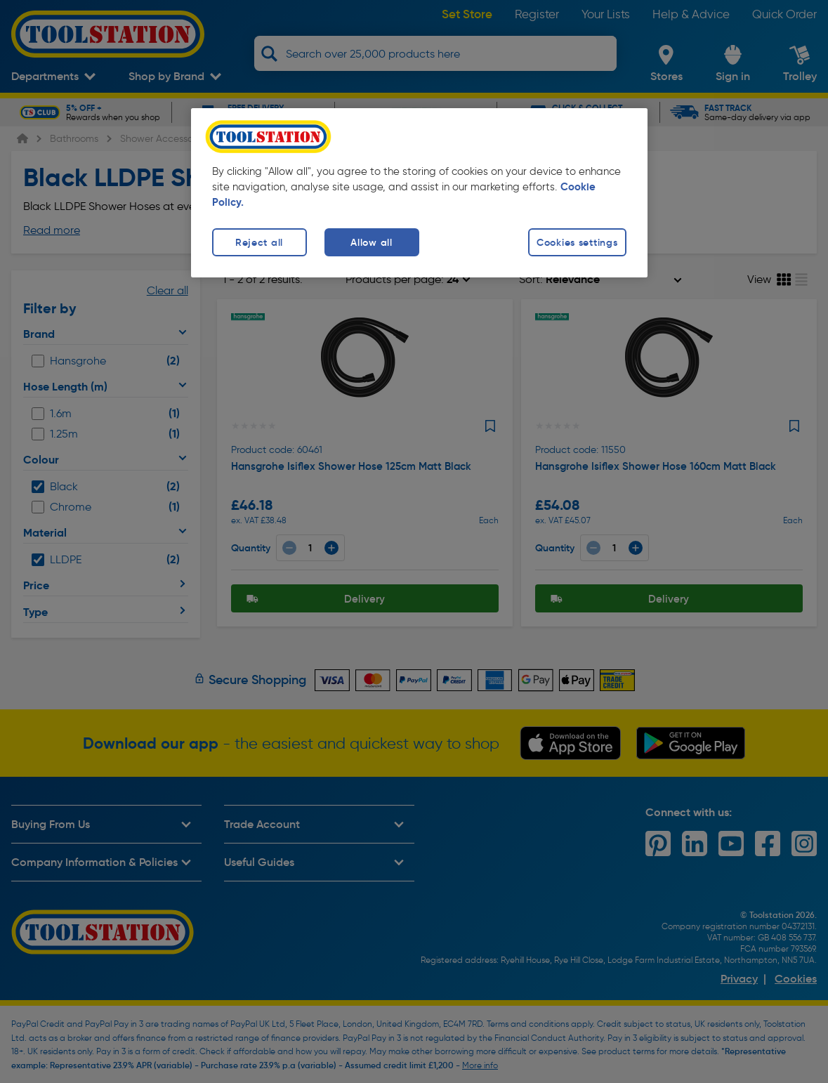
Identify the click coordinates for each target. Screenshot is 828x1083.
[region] (419, 192)
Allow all (371, 242)
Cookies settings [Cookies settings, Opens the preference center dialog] (577, 242)
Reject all (259, 242)
